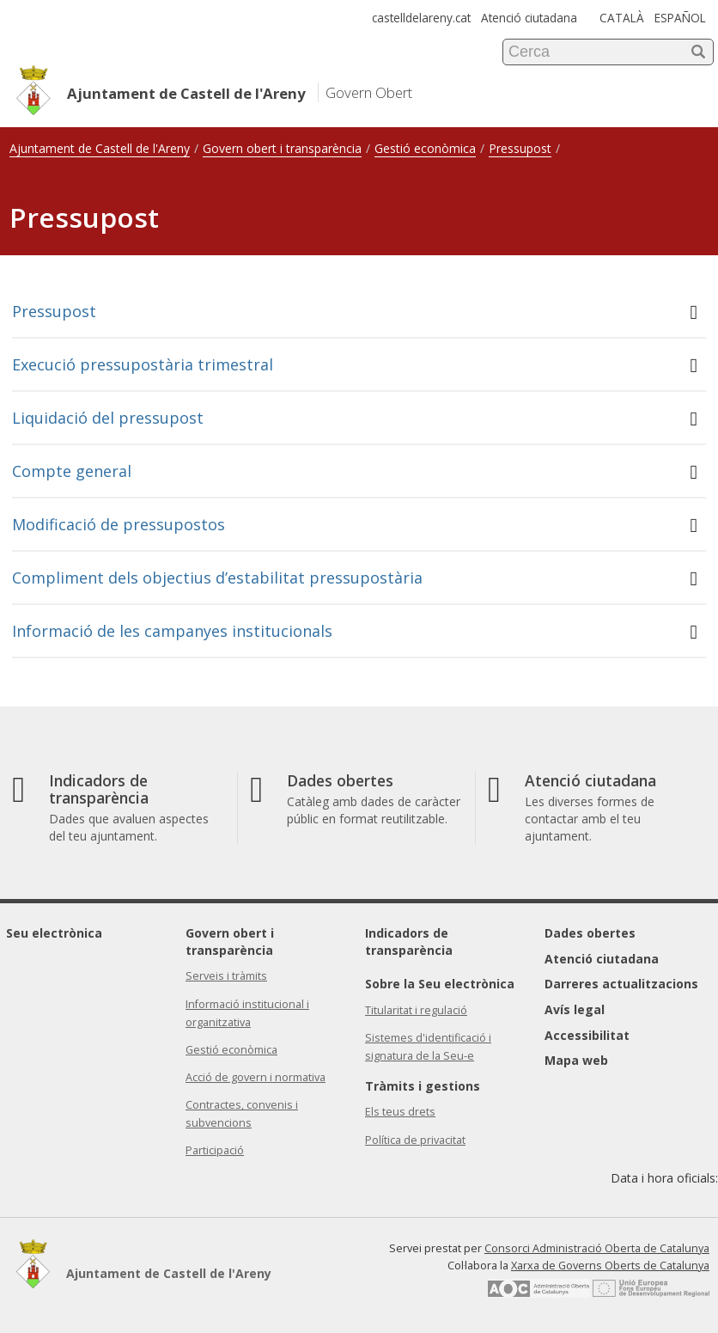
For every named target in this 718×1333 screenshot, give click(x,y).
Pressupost (520, 148)
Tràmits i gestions (422, 1086)
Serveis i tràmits (226, 976)
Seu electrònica (54, 933)
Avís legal (575, 1009)
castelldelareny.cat (421, 17)
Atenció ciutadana (529, 17)
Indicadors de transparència (409, 941)
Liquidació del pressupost (354, 418)
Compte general (354, 471)
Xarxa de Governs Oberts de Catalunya (610, 1265)
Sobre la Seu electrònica (439, 983)
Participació (215, 1150)
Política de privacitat (415, 1140)
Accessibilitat (587, 1035)
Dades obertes (590, 933)
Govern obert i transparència (282, 148)
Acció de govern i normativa (256, 1077)
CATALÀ (621, 17)
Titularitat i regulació (416, 1010)
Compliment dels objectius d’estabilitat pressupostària (354, 578)
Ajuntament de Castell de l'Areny (99, 148)
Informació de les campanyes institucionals (354, 631)
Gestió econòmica (425, 148)
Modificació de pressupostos (354, 524)
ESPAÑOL (680, 17)
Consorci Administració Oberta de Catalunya (596, 1248)
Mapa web (576, 1060)
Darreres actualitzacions (621, 983)
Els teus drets (400, 1111)
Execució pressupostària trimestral (354, 365)
